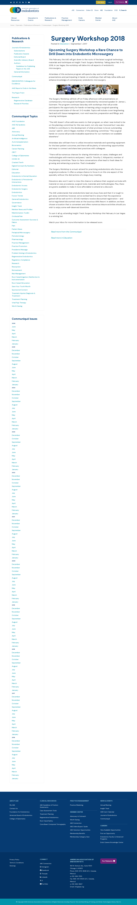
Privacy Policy (14, 860)
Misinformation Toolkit (20, 213)
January (15, 344)
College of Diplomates (20, 155)
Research (15, 97)
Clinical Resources (15, 19)
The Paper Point (18, 93)
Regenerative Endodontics (22, 256)
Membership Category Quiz (79, 837)
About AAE (114, 19)
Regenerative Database (23, 100)
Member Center (98, 19)
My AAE (12, 805)
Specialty (19, 25)
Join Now (101, 2)
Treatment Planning (19, 299)
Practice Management (67, 19)
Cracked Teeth (17, 162)
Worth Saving (17, 306)
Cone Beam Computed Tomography (53, 824)
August (15, 364)
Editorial (15, 169)
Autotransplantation (20, 142)
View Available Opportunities (110, 830)
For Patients (107, 861)
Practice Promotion (19, 246)
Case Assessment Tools (48, 811)
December (16, 350)
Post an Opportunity (107, 833)
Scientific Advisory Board (24, 60)
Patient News (17, 229)
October (15, 357)
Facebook (45, 870)
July (13, 408)
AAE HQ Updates (18, 125)
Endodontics (17, 192)
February (15, 340)
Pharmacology (17, 239)
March (14, 337)
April (13, 333)
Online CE (89, 10)
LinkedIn (44, 877)
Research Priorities (21, 104)
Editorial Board (20, 57)
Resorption (16, 267)
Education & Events (33, 19)
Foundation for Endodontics (20, 812)
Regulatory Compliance (21, 260)
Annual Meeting (18, 135)
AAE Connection (76, 823)
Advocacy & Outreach (78, 816)
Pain (13, 226)
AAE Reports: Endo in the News (24, 88)
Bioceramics (16, 145)
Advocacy (16, 132)
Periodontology (18, 236)
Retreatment (17, 270)
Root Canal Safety (46, 821)
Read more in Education (61, 238)
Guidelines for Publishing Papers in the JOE (25, 67)
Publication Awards (21, 54)
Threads (45, 874)
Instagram (45, 867)
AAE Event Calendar (107, 812)
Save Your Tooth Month (21, 286)
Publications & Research (50, 19)
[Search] (122, 10)
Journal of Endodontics (21, 48)
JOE (73, 10)
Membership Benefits (77, 833)
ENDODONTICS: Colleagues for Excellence (23, 82)
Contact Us (14, 808)
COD (116, 10)
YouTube (45, 884)
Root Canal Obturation (21, 283)
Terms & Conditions (17, 863)
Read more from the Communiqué (66, 231)
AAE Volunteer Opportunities (80, 830)
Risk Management (19, 273)
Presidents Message (20, 250)
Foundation (109, 10)
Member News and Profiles (22, 209)
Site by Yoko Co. (116, 902)
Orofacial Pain (17, 216)
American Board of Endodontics (21, 815)
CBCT (14, 152)
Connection (80, 10)
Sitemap (13, 866)
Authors (17, 63)
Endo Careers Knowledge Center (111, 842)
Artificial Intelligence (19, 138)
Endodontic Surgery (20, 189)
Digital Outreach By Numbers (23, 166)
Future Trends (17, 196)
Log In (110, 2)
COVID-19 (15, 159)
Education (16, 173)
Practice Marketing (76, 805)
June (14, 327)
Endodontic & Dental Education (24, 176)
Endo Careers (82, 19)
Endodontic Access (19, 185)
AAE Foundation (18, 121)
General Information (22, 72)
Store (96, 10)
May (13, 330)
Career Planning (18, 149)
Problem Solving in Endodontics (24, 253)
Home (12, 25)
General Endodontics (20, 199)
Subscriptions (19, 51)
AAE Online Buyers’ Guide (79, 826)
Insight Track (17, 206)
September (16, 360)
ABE (101, 10)
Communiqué (46, 25)
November (16, 354)
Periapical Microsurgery (21, 232)
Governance (17, 203)
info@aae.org (79, 887)
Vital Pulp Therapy (19, 303)
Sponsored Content (20, 290)
